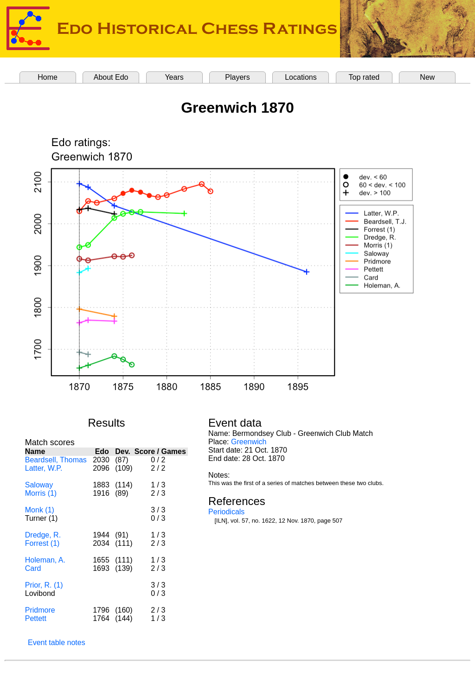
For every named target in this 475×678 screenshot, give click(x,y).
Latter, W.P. (44, 468)
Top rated (364, 77)
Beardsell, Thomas (56, 460)
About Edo (111, 77)
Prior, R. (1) (44, 585)
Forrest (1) (42, 543)
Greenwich (248, 442)
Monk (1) (39, 510)
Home (48, 77)
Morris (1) (41, 493)
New (427, 77)
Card (33, 568)
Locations (301, 77)
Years (174, 77)
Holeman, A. (45, 560)
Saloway (39, 485)
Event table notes (56, 642)
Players (237, 77)
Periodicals (226, 512)
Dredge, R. (43, 535)
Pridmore (40, 610)
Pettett (35, 618)
